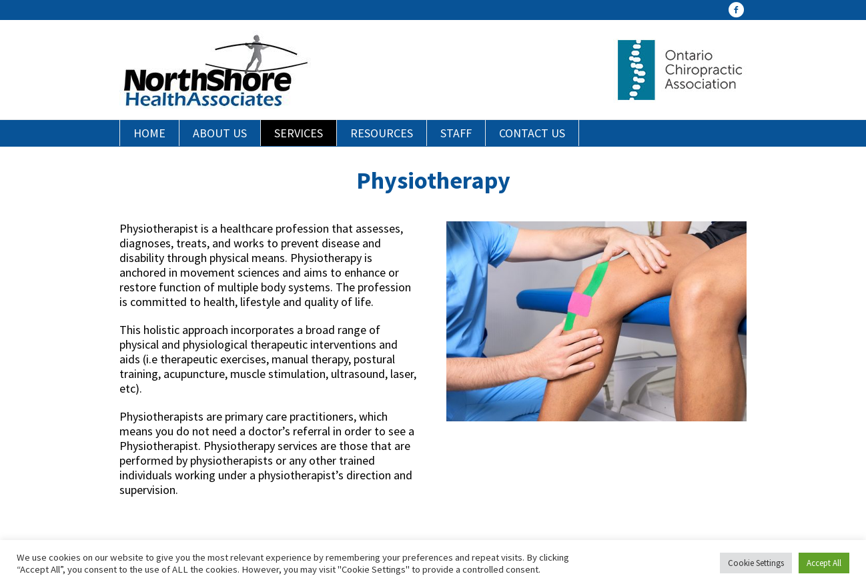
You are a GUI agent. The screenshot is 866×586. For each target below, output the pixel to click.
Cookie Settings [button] (756, 563)
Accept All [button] (824, 563)
